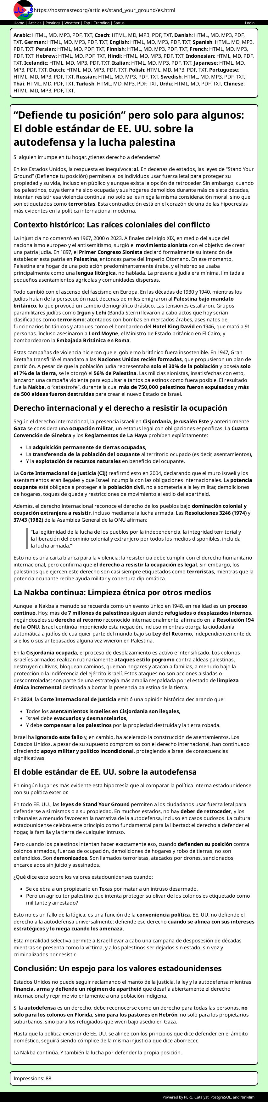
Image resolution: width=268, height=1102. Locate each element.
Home (19, 23)
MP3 (64, 35)
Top (87, 23)
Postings (53, 23)
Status (119, 23)
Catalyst (201, 1097)
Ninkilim (247, 1097)
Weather (72, 23)
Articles (35, 23)
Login (249, 23)
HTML (39, 35)
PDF (76, 35)
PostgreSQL (220, 1097)
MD (52, 35)
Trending (101, 23)
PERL (188, 1097)
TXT (88, 35)
